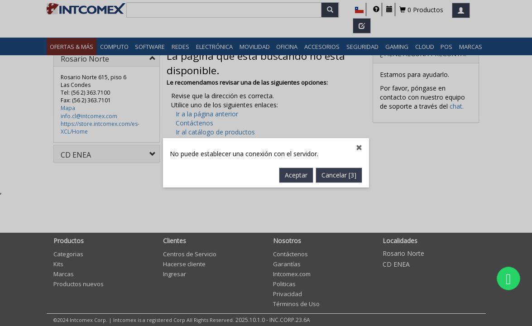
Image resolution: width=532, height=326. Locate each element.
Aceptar (296, 175)
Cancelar (338, 175)
